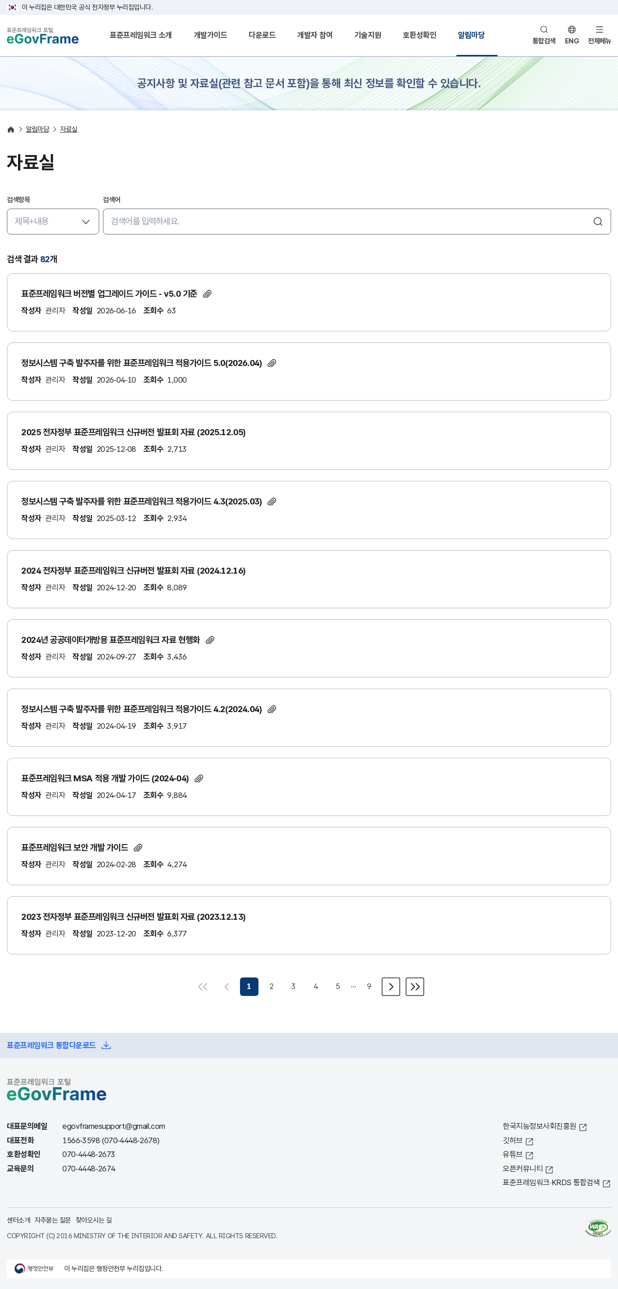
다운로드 (262, 35)
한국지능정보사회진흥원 (539, 1126)
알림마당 (471, 35)
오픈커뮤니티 (523, 1168)
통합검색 (544, 41)
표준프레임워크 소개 (141, 35)
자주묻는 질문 (53, 1220)
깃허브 (513, 1140)
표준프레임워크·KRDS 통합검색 (551, 1182)
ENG (572, 41)
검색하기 (598, 221)
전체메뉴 (599, 41)
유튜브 (513, 1154)
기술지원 (367, 35)
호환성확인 (420, 35)
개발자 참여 (315, 35)
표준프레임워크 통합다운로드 (51, 1045)
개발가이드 (211, 35)
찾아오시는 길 (94, 1220)
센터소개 (18, 1220)
